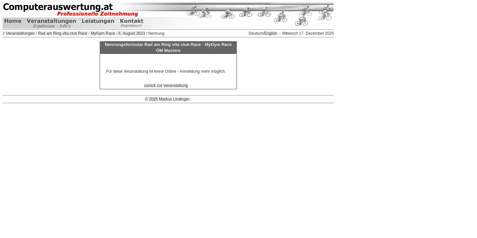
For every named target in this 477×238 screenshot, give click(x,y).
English (270, 33)
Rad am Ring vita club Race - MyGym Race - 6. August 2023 (91, 33)
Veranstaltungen (20, 33)
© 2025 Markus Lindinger (168, 99)
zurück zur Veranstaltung (166, 85)
